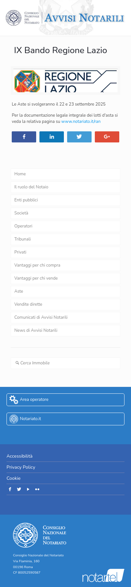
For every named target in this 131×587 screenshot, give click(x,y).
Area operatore (34, 400)
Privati (20, 252)
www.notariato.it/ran (81, 122)
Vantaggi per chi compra (37, 265)
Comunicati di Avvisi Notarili (40, 317)
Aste (18, 291)
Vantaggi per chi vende (36, 278)
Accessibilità (20, 456)
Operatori (23, 226)
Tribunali (22, 239)
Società (21, 213)
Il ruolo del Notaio (31, 187)
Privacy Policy (21, 467)
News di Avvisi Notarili (35, 330)
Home (20, 174)
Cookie (14, 478)
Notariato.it (30, 419)
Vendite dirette (28, 304)
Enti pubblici (26, 200)
